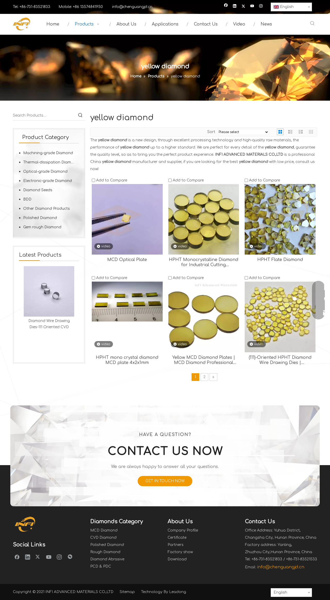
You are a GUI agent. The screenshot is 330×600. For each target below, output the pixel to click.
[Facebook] (226, 6)
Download (177, 559)
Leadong (177, 592)
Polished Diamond (40, 218)
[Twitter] (243, 6)
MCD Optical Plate (127, 259)
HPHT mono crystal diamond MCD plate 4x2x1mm (127, 360)
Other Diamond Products (46, 209)
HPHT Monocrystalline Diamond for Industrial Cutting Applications (203, 262)
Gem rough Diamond (42, 227)
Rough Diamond (105, 552)
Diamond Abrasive (107, 559)
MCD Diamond (104, 530)
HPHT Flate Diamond (280, 259)
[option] (49, 298)
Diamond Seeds (37, 190)
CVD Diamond (103, 538)
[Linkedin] (235, 6)
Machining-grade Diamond (48, 153)
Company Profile (183, 530)
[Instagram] (261, 6)
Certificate (177, 538)
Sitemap (127, 592)
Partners (176, 545)
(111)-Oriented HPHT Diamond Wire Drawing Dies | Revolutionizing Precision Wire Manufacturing (280, 360)
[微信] (70, 557)
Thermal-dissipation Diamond (50, 162)
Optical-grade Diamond (45, 171)
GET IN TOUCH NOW (165, 481)
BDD (27, 199)
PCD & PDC (100, 566)
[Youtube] (252, 6)
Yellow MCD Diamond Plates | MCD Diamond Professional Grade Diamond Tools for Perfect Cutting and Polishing (203, 360)
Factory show (180, 552)
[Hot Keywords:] (312, 23)
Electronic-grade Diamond (47, 181)
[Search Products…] (44, 115)
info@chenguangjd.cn (132, 7)
